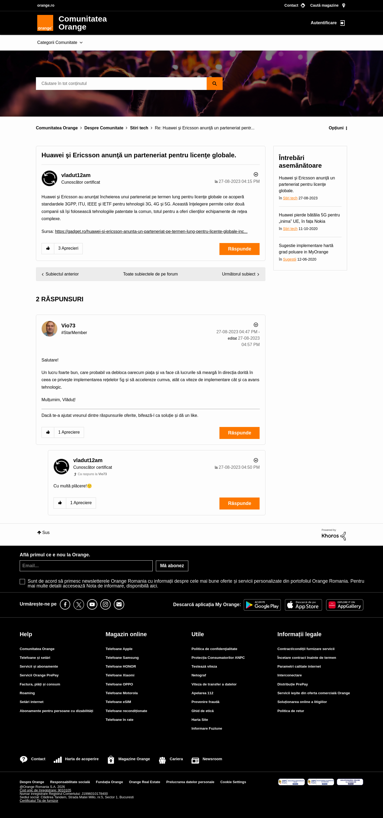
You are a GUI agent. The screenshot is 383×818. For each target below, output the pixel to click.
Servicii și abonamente (39, 666)
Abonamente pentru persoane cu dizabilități (56, 711)
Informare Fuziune (207, 728)
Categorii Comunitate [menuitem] (57, 42)
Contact (291, 5)
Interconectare (289, 675)
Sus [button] (46, 532)
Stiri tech (139, 128)
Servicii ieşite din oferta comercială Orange (313, 693)
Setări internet (31, 702)
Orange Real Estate (144, 782)
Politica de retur (290, 711)
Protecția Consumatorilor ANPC (218, 658)
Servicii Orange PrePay (39, 675)
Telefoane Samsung (122, 658)
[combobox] (129, 83)
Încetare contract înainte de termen (306, 658)
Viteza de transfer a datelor (214, 684)
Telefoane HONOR (121, 666)
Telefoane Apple (119, 649)
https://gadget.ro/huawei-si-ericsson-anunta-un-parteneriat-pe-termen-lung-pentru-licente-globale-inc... (151, 231)
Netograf (199, 675)
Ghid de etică (203, 711)
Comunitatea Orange (57, 128)
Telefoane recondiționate (126, 711)
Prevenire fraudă (205, 702)
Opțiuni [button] (336, 128)
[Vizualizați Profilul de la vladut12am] (75, 175)
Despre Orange (32, 782)
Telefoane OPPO (119, 684)
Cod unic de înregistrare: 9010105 (45, 790)
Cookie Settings (233, 782)
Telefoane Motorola (122, 693)
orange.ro (46, 5)
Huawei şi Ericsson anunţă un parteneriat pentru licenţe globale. (307, 184)
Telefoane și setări (35, 658)
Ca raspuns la (92, 474)
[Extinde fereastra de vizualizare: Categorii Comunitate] (81, 43)
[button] (48, 248)
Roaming (27, 693)
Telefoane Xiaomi (120, 675)
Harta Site (200, 720)
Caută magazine (324, 5)
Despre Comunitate (103, 128)
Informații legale (299, 634)
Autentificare (324, 22)
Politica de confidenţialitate (214, 649)
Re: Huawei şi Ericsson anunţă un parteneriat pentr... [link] (204, 128)
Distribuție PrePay (292, 684)
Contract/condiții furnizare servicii (306, 649)
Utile (198, 634)
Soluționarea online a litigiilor (302, 702)
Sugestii (289, 259)
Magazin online (126, 634)
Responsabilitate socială (70, 782)
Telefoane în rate (120, 720)
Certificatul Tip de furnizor (39, 801)
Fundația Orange (109, 782)
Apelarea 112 (202, 693)
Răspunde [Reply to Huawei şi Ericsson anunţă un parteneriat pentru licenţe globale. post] (239, 249)
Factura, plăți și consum (40, 684)
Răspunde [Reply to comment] (239, 432)
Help (26, 634)
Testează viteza (204, 666)
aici (153, 586)
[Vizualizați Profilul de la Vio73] (68, 325)
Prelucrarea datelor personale (190, 782)
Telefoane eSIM (118, 702)
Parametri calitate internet (299, 666)
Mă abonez (172, 565)
